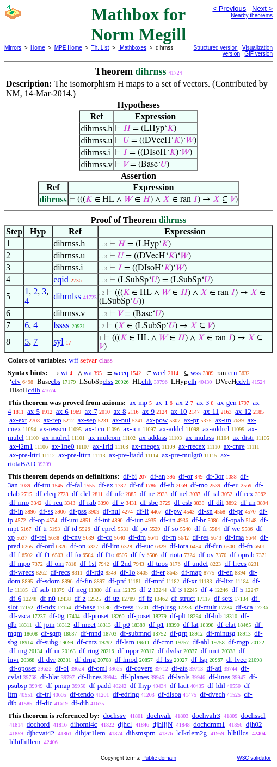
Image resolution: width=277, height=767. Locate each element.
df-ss (46, 511)
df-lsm (125, 642)
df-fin (84, 581)
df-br (199, 520)
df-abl (200, 642)
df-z (80, 598)
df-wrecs (21, 572)
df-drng (85, 659)
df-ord (45, 546)
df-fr (200, 528)
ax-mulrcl (56, 437)
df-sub (40, 589)
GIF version (258, 54)
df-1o (127, 572)
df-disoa (169, 694)
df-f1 (43, 555)
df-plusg (164, 607)
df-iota (179, 546)
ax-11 (211, 411)
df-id (70, 528)
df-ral (212, 494)
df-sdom (48, 581)
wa (88, 373)
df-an (157, 476)
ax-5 (33, 411)
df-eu (231, 485)
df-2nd (122, 563)
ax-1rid (103, 446)
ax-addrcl (215, 429)
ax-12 (243, 411)
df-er (158, 572)
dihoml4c (83, 724)
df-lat (190, 624)
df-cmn (163, 642)
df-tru (42, 485)
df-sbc (149, 502)
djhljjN (162, 724)
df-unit (210, 651)
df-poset (139, 616)
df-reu (54, 502)
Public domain (159, 758)
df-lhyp (140, 685)
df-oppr (128, 651)
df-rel (39, 537)
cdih (34, 390)
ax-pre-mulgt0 (182, 455)
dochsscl (253, 715)
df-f (14, 555)
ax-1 (162, 402)
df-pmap (58, 685)
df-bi (130, 476)
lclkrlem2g (191, 733)
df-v (118, 502)
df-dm (137, 537)
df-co (104, 537)
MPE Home (68, 48)
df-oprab (242, 555)
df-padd (100, 685)
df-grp (179, 633)
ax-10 (179, 411)
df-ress (123, 607)
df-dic (43, 703)
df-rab (87, 502)
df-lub (213, 616)
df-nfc (115, 494)
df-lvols (178, 677)
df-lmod (126, 659)
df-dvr (47, 659)
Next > (262, 8)
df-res (201, 537)
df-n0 (48, 598)
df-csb (183, 502)
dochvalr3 (206, 715)
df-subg (47, 642)
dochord (38, 724)
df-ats (179, 668)
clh (192, 381)
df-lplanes (135, 677)
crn (232, 373)
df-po (139, 528)
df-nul (111, 511)
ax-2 (182, 402)
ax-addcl (171, 429)
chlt (146, 381)
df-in (16, 511)
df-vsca (19, 616)
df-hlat (49, 677)
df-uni (69, 520)
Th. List (100, 48)
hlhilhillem (24, 742)
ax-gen (226, 402)
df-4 (207, 589)
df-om (55, 563)
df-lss (164, 659)
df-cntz (87, 642)
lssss (61, 325)
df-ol (62, 668)
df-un (247, 502)
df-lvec (236, 659)
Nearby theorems (252, 16)
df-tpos (157, 563)
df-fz (145, 598)
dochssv (114, 715)
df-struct (183, 598)
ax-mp (138, 402)
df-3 (176, 589)
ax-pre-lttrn (74, 455)
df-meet (84, 624)
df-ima (234, 537)
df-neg (77, 589)
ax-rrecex (191, 446)
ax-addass (153, 437)
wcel (160, 373)
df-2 (145, 589)
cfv (16, 381)
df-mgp (238, 642)
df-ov (206, 555)
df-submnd (135, 633)
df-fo (73, 555)
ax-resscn (53, 429)
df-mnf (154, 581)
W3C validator (254, 758)
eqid (61, 279)
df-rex (244, 494)
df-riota (171, 555)
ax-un (223, 420)
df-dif (216, 502)
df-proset (96, 616)
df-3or (215, 476)
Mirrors (12, 48)
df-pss (78, 511)
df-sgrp (51, 633)
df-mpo (19, 563)
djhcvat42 (40, 733)
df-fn (245, 546)
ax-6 (62, 411)
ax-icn (131, 429)
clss (108, 381)
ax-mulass (200, 437)
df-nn (112, 589)
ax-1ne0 (63, 446)
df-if (142, 511)
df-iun (135, 520)
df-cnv (72, 537)
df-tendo (82, 694)
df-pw (173, 511)
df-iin (168, 520)
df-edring (126, 694)
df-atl (213, 668)
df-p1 (156, 624)
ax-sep (86, 420)
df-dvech (212, 694)
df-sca (244, 607)
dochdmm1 (209, 724)
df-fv (138, 555)
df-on (77, 546)
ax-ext (18, 420)
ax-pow (157, 420)
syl (58, 341)
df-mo (199, 485)
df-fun (214, 546)
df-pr (236, 511)
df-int (102, 520)
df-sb (166, 485)
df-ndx (46, 607)
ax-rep (52, 420)
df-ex (106, 485)
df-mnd (91, 633)
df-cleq (45, 494)
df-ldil (216, 685)
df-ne (147, 494)
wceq (121, 373)
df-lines (219, 677)
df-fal (74, 485)
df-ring (89, 651)
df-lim (111, 546)
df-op (37, 520)
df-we (232, 528)
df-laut (179, 685)
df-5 (238, 589)
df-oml (97, 668)
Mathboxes (132, 48)
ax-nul (121, 420)
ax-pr (191, 420)
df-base (85, 607)
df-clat (226, 624)
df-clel (81, 494)
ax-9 (148, 411)
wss (195, 373)
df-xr (190, 581)
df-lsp (199, 659)
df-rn (169, 537)
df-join (44, 624)
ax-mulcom (104, 437)
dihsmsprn (141, 733)
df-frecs (235, 563)
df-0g (56, 616)
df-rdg (95, 572)
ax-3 (202, 402)
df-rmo (19, 502)
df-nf (137, 485)
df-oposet (22, 668)
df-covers (139, 668)
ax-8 (119, 411)
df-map (191, 572)
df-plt (178, 616)
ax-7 (91, 411)
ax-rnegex (146, 446)
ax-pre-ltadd (126, 455)
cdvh (243, 381)
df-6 (15, 598)
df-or (185, 476)
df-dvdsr (170, 651)
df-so (171, 528)
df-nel (179, 494)
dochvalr (158, 715)
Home (37, 48)
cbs (55, 381)
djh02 (254, 724)
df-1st (88, 563)
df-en (225, 572)
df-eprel (105, 528)
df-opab (233, 520)
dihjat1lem (90, 733)
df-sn (205, 511)
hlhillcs (237, 733)
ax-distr (243, 437)
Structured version (216, 48)
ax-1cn (94, 429)
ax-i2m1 (21, 446)
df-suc (144, 546)
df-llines (89, 677)
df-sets (223, 598)
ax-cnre (234, 446)
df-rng (18, 651)
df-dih (80, 703)
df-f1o (106, 555)
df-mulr (206, 607)
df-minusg (220, 633)
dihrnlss (67, 296)
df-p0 (122, 624)
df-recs (60, 572)
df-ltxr (224, 581)
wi (64, 373)
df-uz (111, 598)
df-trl (43, 694)
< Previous (229, 8)
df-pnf (117, 581)
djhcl (125, 724)
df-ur (53, 651)
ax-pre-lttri (24, 455)
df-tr (41, 528)
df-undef (196, 563)
